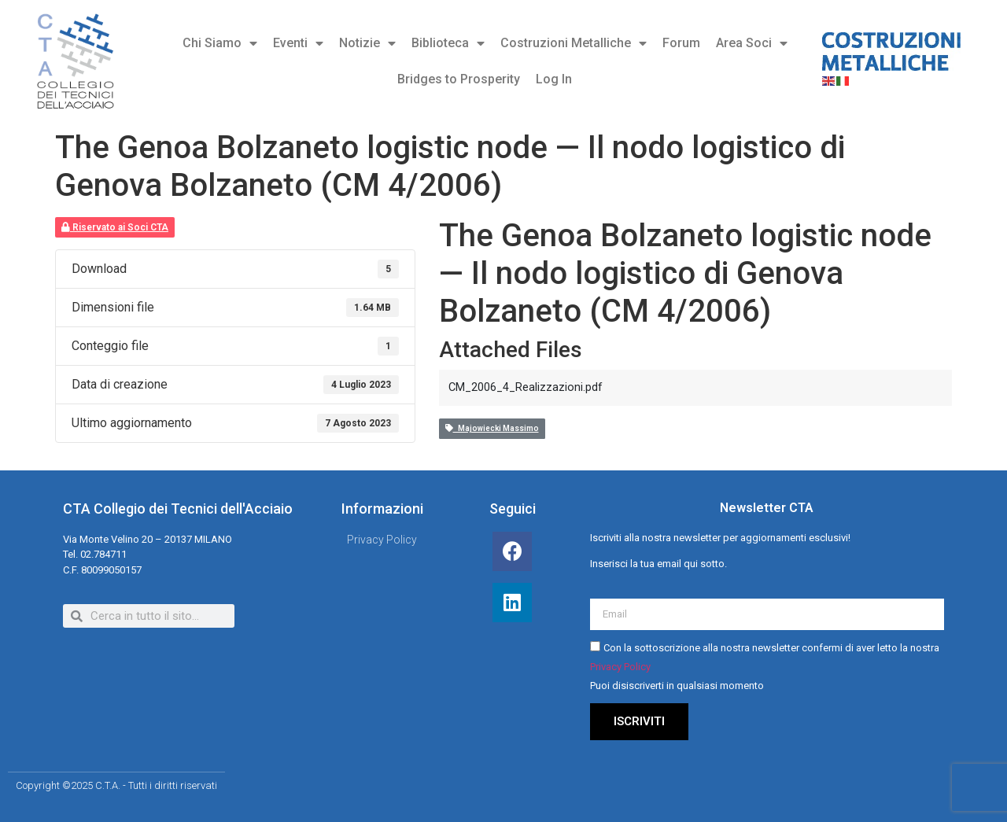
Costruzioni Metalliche (573, 43)
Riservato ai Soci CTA (114, 227)
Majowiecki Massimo (492, 428)
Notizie (367, 43)
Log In (554, 79)
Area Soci (752, 43)
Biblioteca (448, 43)
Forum (681, 42)
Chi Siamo (220, 43)
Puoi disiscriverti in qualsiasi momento (677, 686)
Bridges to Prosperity (458, 79)
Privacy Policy (620, 667)
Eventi (298, 43)
